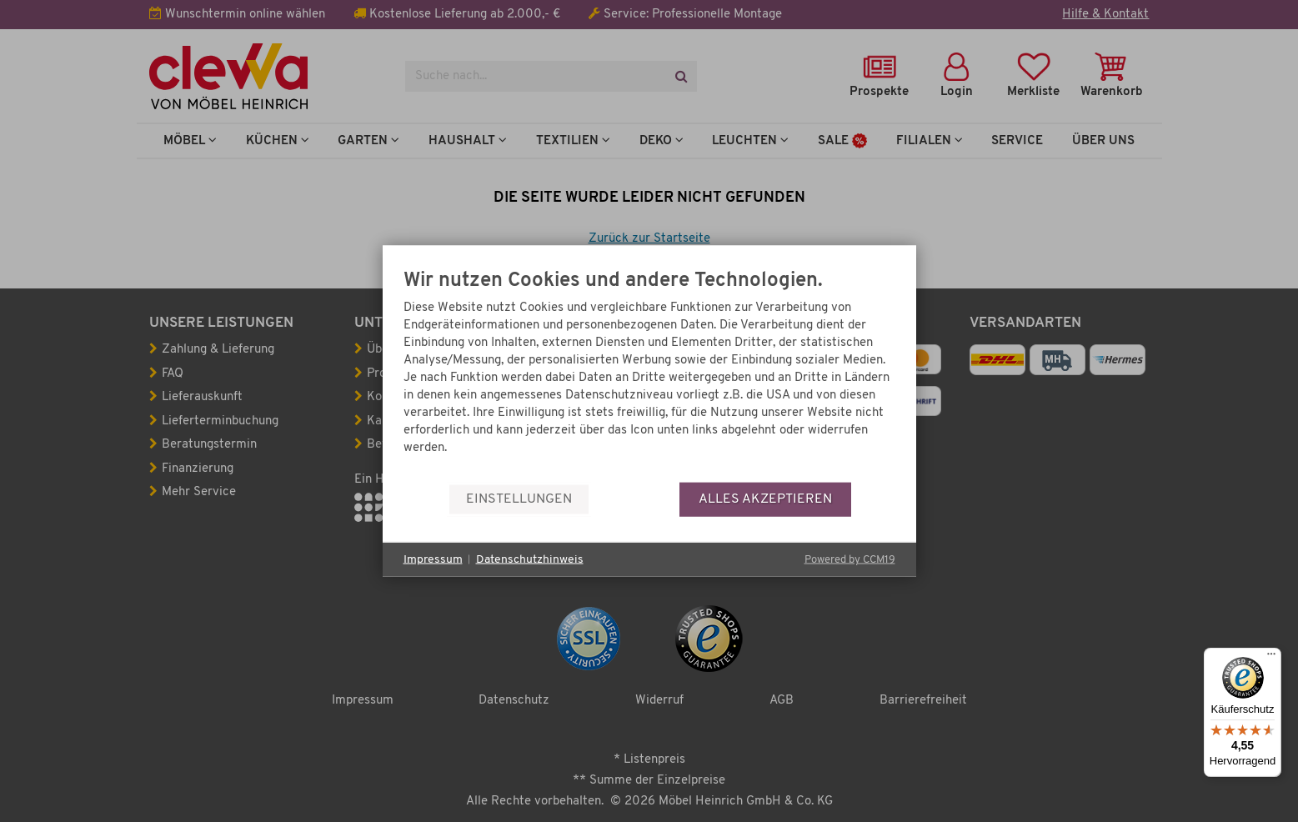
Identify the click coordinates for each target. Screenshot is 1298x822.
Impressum (433, 559)
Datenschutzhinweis (530, 559)
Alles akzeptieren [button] (765, 498)
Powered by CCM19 (849, 559)
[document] (649, 376)
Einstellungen (519, 498)
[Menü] (1271, 658)
